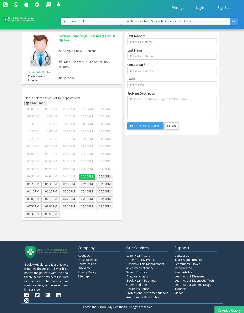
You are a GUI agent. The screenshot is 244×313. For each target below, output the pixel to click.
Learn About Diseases (189, 276)
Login (201, 8)
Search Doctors (136, 272)
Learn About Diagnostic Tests (195, 280)
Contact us (182, 256)
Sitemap (83, 276)
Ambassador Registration (143, 297)
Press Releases (88, 260)
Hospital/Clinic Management (145, 264)
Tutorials (180, 289)
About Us (84, 256)
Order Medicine (136, 285)
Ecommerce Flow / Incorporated (187, 266)
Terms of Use (87, 264)
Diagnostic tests (137, 276)
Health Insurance (137, 289)
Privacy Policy (87, 272)
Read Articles (183, 272)
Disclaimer (85, 268)
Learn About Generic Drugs (193, 285)
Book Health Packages (141, 280)
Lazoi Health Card (138, 256)
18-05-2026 (35, 103)
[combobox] (94, 21)
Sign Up (225, 8)
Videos (179, 293)
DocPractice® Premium (142, 260)
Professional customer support (147, 293)
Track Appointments (188, 260)
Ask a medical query (139, 268)
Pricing (178, 8)
